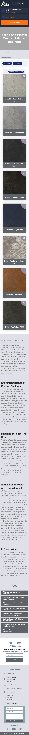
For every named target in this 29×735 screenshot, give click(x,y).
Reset (18, 63)
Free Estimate (14, 23)
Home (3, 53)
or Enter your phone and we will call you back (14, 651)
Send (14, 660)
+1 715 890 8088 (14, 646)
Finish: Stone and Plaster (16, 71)
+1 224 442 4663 (14, 643)
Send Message (14, 721)
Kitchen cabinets (13, 53)
